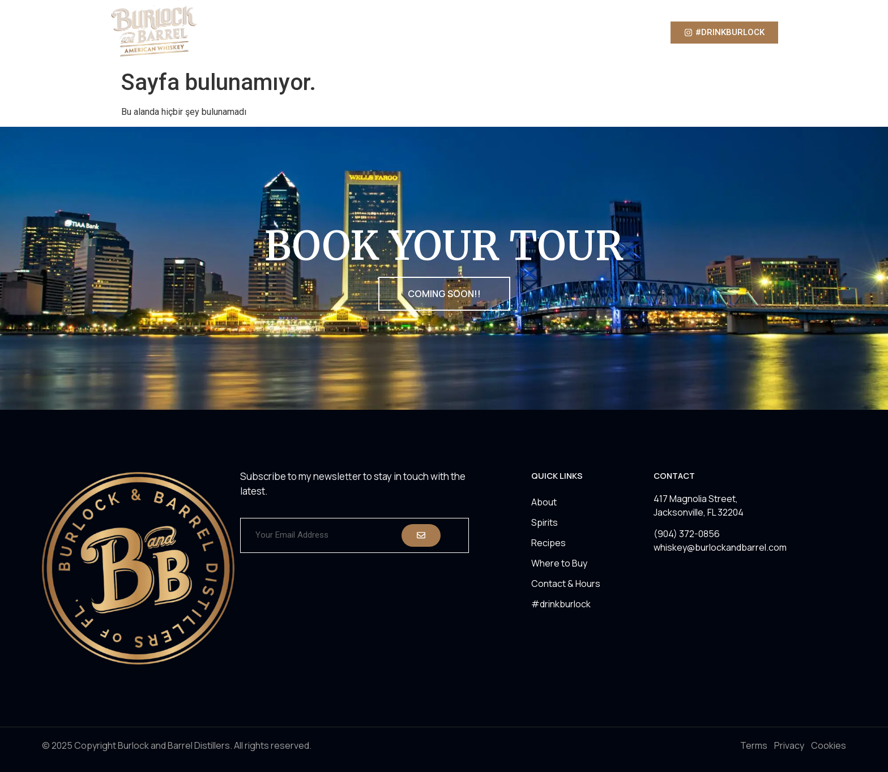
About (544, 502)
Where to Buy (530, 32)
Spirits (420, 32)
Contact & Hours (565, 583)
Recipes (469, 32)
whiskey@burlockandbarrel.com (720, 547)
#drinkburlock (561, 604)
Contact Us (598, 32)
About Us (369, 32)
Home (319, 32)
